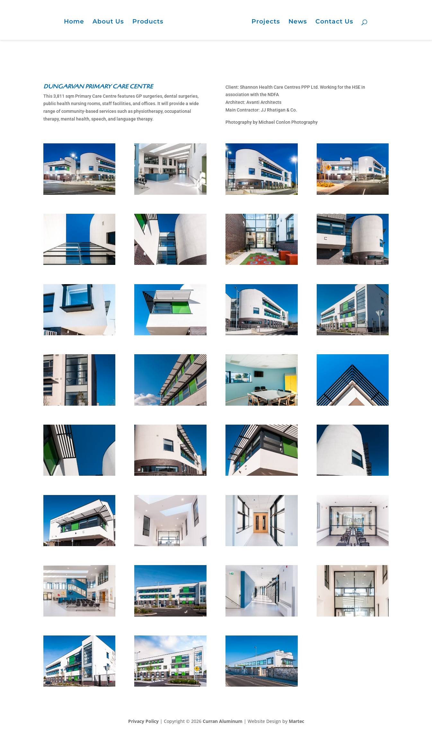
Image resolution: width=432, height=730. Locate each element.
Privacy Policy (143, 721)
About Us (108, 22)
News (297, 22)
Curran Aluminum (222, 721)
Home (74, 22)
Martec (296, 721)
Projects (265, 22)
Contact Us (334, 22)
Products (147, 22)
